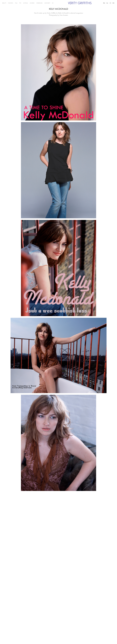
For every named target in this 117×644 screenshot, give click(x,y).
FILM (16, 3)
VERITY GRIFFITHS (80, 3)
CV (52, 3)
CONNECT (47, 3)
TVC (20, 3)
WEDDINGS (39, 3)
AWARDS (32, 3)
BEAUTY (4, 3)
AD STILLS (25, 3)
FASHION (10, 3)
